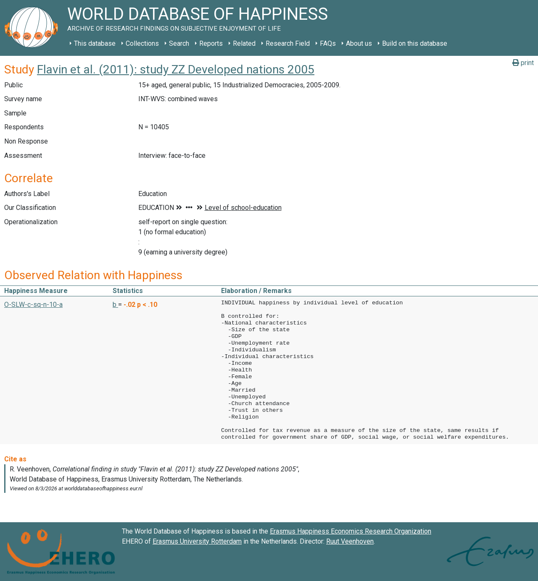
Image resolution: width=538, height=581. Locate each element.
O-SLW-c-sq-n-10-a (33, 305)
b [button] (115, 305)
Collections (142, 43)
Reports (211, 43)
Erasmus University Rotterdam (197, 541)
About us (359, 43)
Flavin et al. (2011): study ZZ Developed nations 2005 (175, 69)
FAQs (328, 43)
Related (244, 43)
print (523, 63)
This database (95, 43)
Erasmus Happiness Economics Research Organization (350, 531)
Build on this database (414, 43)
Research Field (288, 43)
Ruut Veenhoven (350, 541)
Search (179, 43)
